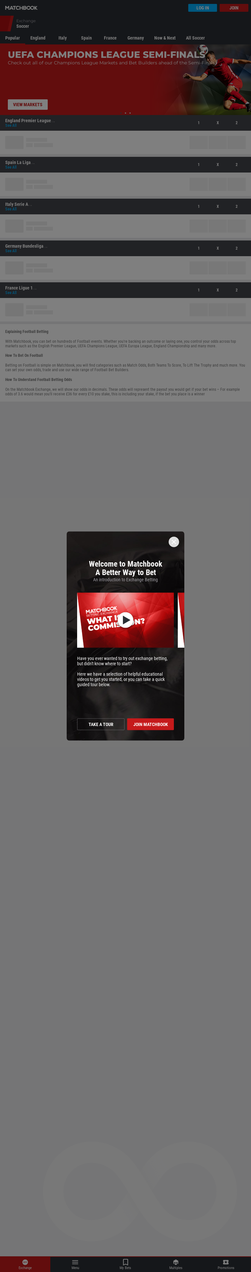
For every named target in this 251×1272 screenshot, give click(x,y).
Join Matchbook (150, 724)
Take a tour (101, 724)
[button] (125, 620)
